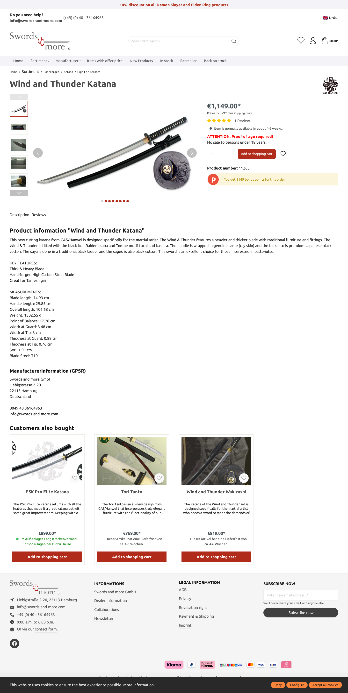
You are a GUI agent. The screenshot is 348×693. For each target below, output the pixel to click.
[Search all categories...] (178, 41)
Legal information (199, 583)
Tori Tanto (131, 491)
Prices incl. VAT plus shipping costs (229, 112)
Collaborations (106, 609)
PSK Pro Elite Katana (47, 491)
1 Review (242, 120)
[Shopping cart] (329, 41)
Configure (297, 684)
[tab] (19, 215)
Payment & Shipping (196, 616)
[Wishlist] (300, 41)
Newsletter (104, 618)
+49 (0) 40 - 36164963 (36, 615)
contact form (46, 630)
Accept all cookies (325, 684)
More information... (140, 685)
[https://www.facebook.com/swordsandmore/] (14, 644)
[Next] (192, 152)
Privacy (185, 599)
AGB (183, 590)
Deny (278, 684)
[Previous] (38, 152)
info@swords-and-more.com (36, 20)
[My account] (312, 41)
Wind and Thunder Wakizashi (216, 491)
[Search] (233, 41)
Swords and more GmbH (115, 592)
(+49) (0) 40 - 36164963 (83, 17)
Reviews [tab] (39, 214)
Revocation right (193, 607)
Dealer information (110, 601)
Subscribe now (301, 613)
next (102, 201)
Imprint (185, 625)
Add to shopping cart (257, 154)
